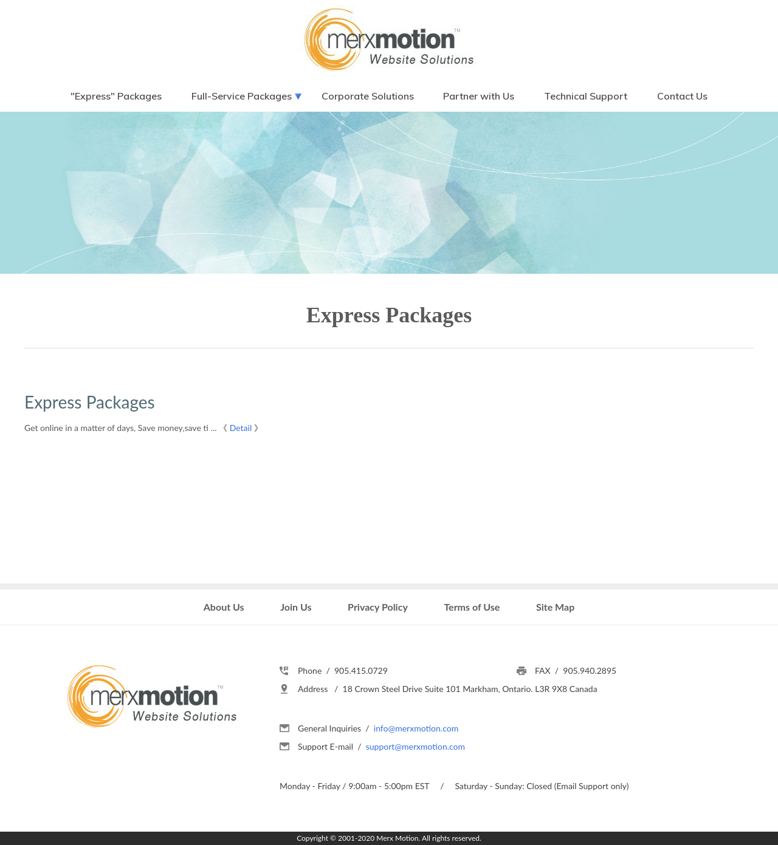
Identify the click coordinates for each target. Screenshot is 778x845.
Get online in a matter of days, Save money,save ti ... (120, 427)
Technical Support (585, 96)
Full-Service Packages (241, 96)
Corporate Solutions (368, 96)
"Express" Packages (116, 96)
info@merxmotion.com (416, 728)
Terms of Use (472, 607)
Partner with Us (478, 96)
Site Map (555, 607)
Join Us (295, 607)
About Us (224, 607)
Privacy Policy (378, 607)
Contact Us (682, 96)
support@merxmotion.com (415, 746)
